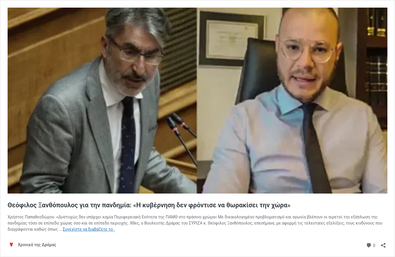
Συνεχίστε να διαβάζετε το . (89, 229)
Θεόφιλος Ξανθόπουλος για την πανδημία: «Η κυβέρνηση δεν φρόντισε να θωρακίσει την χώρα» (149, 205)
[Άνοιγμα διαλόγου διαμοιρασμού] (383, 243)
